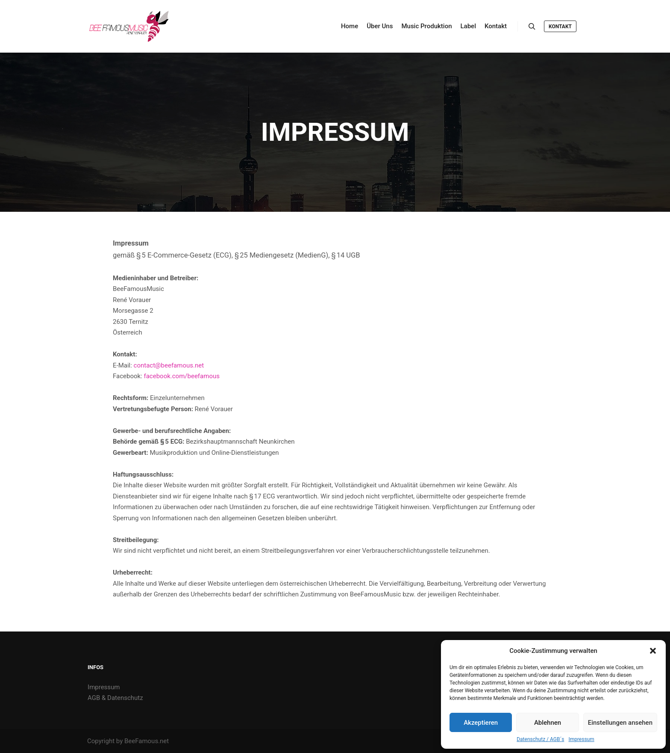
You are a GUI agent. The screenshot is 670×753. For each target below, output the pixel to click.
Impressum (581, 739)
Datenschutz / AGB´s (540, 739)
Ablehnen (547, 722)
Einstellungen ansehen (620, 722)
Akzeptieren (481, 722)
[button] (653, 650)
